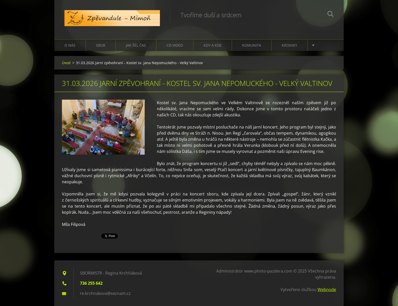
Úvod (66, 62)
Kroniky (289, 45)
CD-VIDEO (175, 45)
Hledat (330, 14)
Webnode (327, 289)
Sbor (100, 45)
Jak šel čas (136, 45)
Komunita (251, 45)
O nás (69, 45)
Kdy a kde (213, 45)
